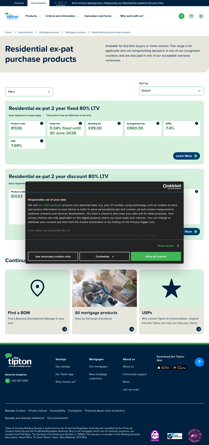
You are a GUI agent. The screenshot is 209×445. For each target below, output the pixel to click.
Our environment (57, 418)
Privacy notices (37, 411)
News (126, 382)
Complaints (75, 411)
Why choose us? (65, 382)
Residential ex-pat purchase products (111, 32)
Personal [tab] (19, 3)
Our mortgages (98, 366)
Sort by (143, 83)
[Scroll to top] (199, 362)
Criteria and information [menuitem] (62, 16)
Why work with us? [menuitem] (133, 16)
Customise (104, 256)
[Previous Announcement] (56, 3)
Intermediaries (25, 32)
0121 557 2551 (19, 381)
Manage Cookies (15, 411)
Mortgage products (49, 32)
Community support (135, 374)
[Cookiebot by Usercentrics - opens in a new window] (165, 186)
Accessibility (57, 411)
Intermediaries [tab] (38, 3)
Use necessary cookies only (53, 256)
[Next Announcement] (66, 3)
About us (128, 366)
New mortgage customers (98, 376)
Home (8, 32)
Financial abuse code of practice (105, 411)
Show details (166, 245)
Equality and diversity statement (24, 418)
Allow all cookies (156, 256)
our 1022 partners (50, 205)
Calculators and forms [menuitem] (99, 16)
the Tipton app (64, 374)
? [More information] (41, 123)
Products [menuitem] (33, 16)
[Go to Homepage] (11, 16)
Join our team (131, 389)
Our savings (63, 366)
